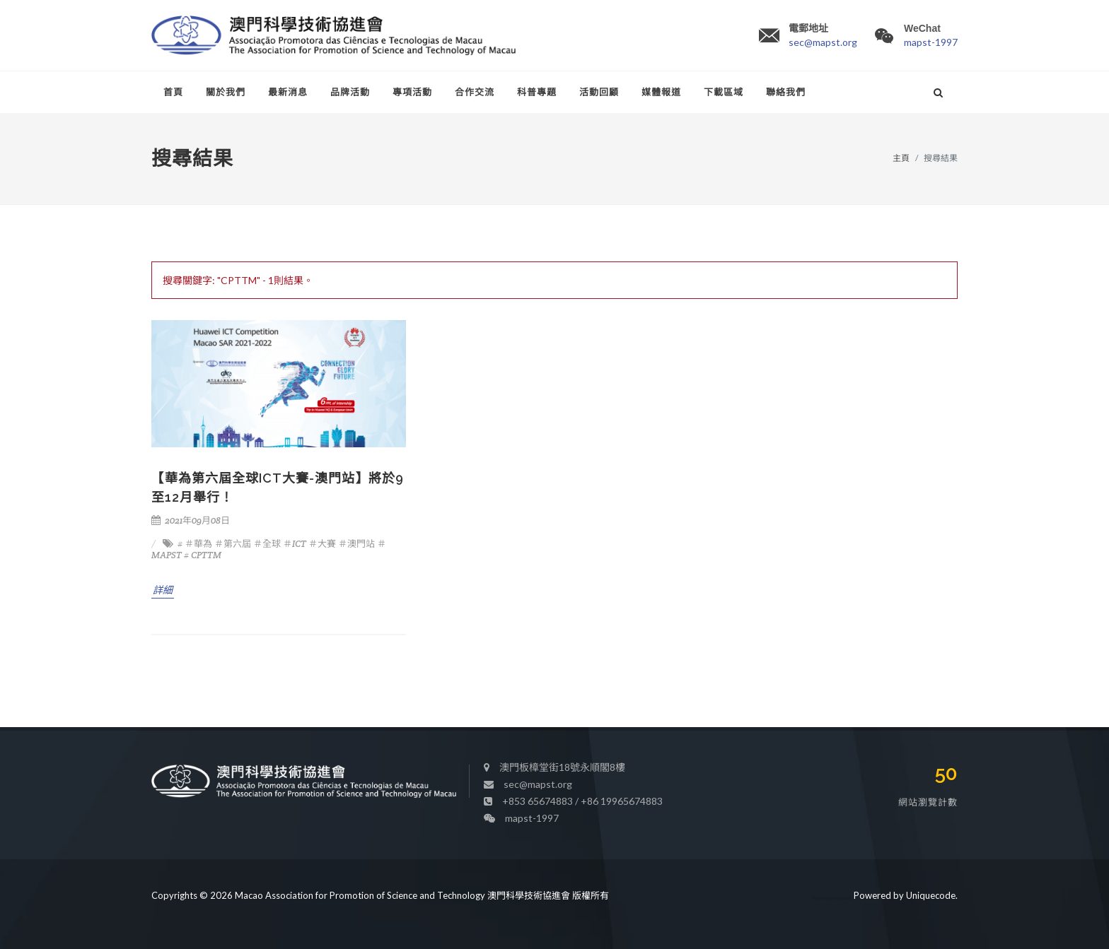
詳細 (163, 590)
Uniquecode (931, 890)
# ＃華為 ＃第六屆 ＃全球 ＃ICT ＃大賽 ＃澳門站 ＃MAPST (268, 549)
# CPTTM (202, 555)
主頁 (901, 158)
